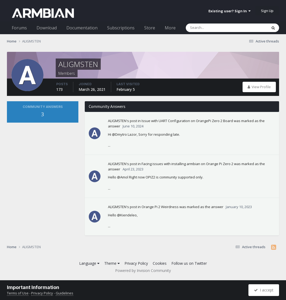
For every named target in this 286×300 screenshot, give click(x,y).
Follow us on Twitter (189, 263)
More (170, 28)
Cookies (160, 263)
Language (89, 263)
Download (47, 28)
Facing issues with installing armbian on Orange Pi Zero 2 (187, 163)
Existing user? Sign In (229, 11)
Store (149, 28)
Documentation (82, 28)
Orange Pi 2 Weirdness (160, 206)
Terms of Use (18, 293)
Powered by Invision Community (143, 270)
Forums (19, 28)
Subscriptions (121, 28)
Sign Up (267, 10)
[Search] (213, 28)
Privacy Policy (136, 263)
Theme (112, 263)
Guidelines (64, 293)
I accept (263, 290)
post (133, 120)
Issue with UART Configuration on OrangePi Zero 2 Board (187, 120)
